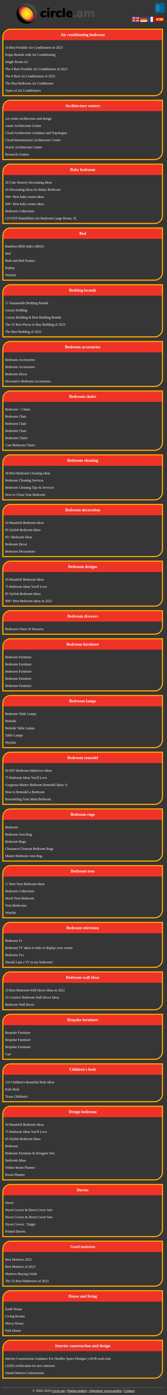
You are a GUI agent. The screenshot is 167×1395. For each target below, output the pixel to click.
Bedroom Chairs (16, 438)
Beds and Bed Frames (20, 261)
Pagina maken (77, 1391)
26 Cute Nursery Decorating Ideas (28, 182)
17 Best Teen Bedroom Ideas (25, 884)
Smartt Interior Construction (24, 1373)
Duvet (9, 1203)
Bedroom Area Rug (18, 834)
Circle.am (58, 1391)
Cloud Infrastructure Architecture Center (33, 140)
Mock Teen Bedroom (19, 898)
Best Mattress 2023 (18, 1260)
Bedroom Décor (16, 374)
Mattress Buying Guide (21, 1274)
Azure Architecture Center (23, 126)
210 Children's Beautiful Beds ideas (29, 1082)
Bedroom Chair (15, 416)
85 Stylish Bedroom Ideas (23, 530)
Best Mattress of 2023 (20, 1267)
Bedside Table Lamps (20, 728)
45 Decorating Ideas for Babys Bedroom (33, 190)
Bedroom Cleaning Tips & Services (29, 488)
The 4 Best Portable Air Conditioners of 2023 (36, 69)
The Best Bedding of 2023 (23, 332)
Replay (10, 268)
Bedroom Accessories (20, 360)
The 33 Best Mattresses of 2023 (27, 1281)
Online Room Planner (20, 1168)
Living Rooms (15, 1316)
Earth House (13, 1309)
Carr (8, 1054)
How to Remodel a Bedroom (25, 792)
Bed (8, 254)
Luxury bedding (16, 310)
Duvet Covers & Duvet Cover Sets (29, 1210)
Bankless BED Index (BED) (24, 246)
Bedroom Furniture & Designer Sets (30, 1153)
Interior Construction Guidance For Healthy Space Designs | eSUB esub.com (58, 1359)
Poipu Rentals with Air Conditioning (30, 55)
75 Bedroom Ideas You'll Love (26, 587)
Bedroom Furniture (18, 657)
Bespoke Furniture (18, 1033)
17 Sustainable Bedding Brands (26, 303)
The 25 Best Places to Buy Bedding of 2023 (35, 325)
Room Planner (15, 1175)
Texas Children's (16, 1097)
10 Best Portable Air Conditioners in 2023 (34, 48)
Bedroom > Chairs (18, 409)
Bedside (10, 721)
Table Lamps (14, 735)
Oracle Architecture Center (23, 147)
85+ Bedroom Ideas (18, 537)
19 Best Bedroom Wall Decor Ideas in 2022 (35, 990)
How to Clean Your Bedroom (25, 495)
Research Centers (17, 154)
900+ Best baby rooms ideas (24, 197)
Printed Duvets (15, 1231)
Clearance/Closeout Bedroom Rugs (29, 849)
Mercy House (14, 1323)
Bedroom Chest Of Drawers (24, 629)
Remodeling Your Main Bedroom (28, 799)
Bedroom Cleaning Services (24, 480)
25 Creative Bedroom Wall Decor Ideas (32, 997)
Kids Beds (12, 1089)
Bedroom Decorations (20, 551)
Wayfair (10, 275)
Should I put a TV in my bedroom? (29, 962)
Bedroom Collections (19, 211)
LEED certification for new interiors (30, 1366)
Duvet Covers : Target (20, 1224)
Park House (13, 1331)
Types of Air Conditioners (23, 91)
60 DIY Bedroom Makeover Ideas (28, 771)
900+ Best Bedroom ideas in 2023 (28, 601)
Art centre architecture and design (28, 119)
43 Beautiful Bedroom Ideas (24, 523)
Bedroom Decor (16, 544)
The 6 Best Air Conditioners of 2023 (30, 76)
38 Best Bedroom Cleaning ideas (27, 473)
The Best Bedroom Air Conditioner (29, 83)
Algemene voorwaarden (105, 1391)
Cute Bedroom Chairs (20, 445)
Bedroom (11, 827)
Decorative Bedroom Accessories (28, 381)
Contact (129, 1391)
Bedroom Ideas (15, 1160)
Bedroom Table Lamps (21, 714)
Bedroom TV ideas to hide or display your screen (39, 948)
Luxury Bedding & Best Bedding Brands (33, 317)
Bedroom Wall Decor (19, 1005)
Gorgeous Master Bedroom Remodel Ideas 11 (36, 785)
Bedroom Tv (14, 941)
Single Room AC (17, 62)
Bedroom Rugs (15, 842)
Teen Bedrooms (16, 905)
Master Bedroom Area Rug (23, 856)
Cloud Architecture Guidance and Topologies (36, 133)
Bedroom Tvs (14, 955)
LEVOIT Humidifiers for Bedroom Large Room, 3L (41, 218)
